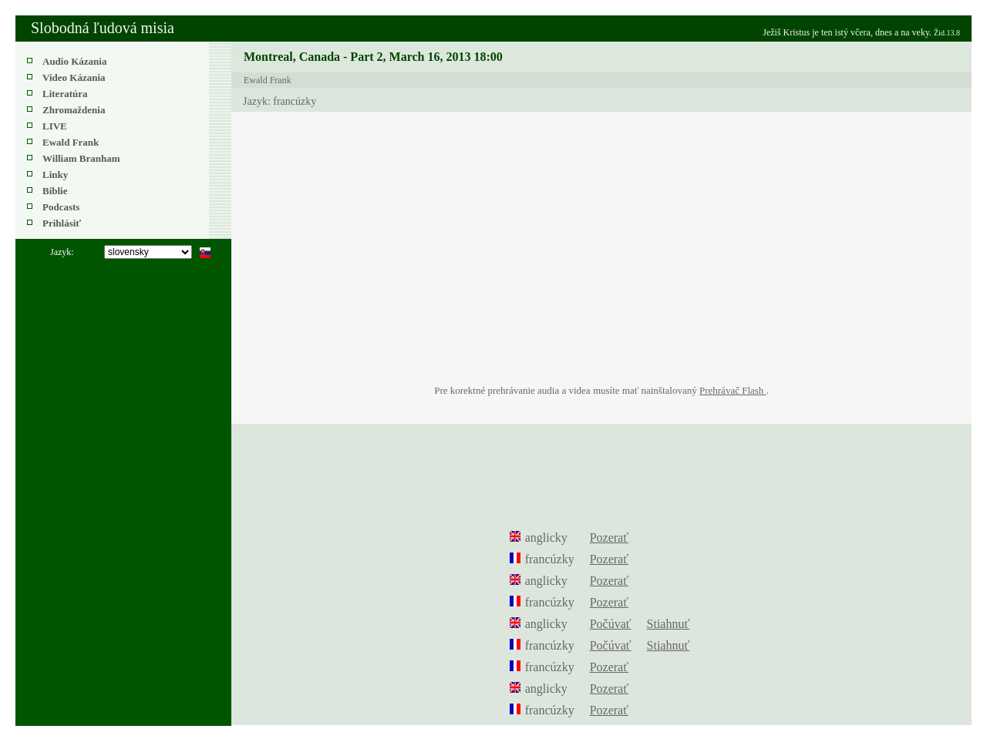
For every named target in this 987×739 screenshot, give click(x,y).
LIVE (54, 126)
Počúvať (611, 623)
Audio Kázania (74, 61)
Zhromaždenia (73, 110)
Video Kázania (74, 77)
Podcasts (60, 207)
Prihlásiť (61, 223)
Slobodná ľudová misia (102, 27)
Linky (55, 174)
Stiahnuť (668, 623)
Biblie (55, 191)
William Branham (81, 158)
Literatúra (64, 93)
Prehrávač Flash (732, 390)
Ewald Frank (70, 142)
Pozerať (609, 537)
